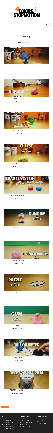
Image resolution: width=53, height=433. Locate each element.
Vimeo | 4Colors (25, 424)
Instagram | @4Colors (9, 426)
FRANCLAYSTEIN (17, 195)
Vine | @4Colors (25, 420)
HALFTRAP (17, 131)
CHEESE (17, 163)
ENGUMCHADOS (17, 260)
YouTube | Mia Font (25, 426)
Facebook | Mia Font (8, 422)
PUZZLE (17, 293)
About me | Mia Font (8, 428)
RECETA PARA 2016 (17, 390)
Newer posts (5, 407)
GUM (17, 325)
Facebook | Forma (8, 424)
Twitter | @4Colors (8, 420)
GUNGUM (17, 228)
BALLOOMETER (17, 358)
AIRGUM (17, 98)
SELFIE (17, 66)
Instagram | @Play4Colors (27, 422)
